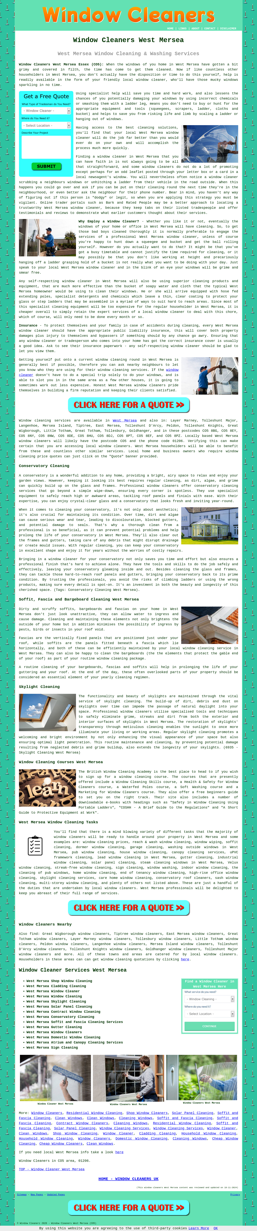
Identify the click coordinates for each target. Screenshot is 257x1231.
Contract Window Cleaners (82, 1123)
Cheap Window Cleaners (61, 1144)
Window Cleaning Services (124, 1128)
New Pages (37, 1194)
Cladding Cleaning (157, 1133)
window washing (162, 868)
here (185, 959)
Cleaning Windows (135, 1118)
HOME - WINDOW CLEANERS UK (129, 1179)
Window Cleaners (46, 1113)
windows (133, 64)
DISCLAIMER (228, 28)
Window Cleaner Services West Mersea (73, 970)
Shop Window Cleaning (75, 1133)
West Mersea (125, 420)
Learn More (199, 1228)
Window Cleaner (221, 1128)
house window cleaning (143, 852)
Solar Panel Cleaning (192, 1113)
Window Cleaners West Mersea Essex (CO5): (61, 64)
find (34, 934)
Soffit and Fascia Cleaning (184, 1118)
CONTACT (209, 28)
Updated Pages (56, 1194)
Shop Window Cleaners (147, 1113)
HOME (170, 28)
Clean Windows (68, 1118)
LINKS (183, 28)
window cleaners (70, 837)
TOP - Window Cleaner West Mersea (52, 1169)
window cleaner (100, 267)
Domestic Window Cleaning (141, 1139)
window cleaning (108, 847)
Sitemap (22, 1194)
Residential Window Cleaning (94, 1113)
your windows (187, 267)
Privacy (235, 1194)
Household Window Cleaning (208, 1133)
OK (216, 1228)
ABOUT (195, 28)
